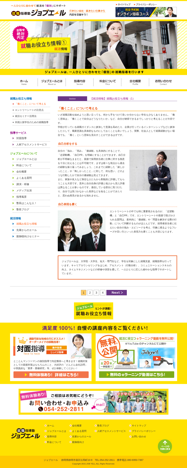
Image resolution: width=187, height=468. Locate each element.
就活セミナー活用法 (25, 116)
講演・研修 (22, 184)
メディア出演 (24, 190)
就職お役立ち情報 (26, 223)
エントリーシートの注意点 (29, 110)
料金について (24, 165)
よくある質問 (24, 177)
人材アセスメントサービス (31, 144)
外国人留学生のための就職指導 (31, 122)
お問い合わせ (139, 436)
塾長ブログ (22, 209)
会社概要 (21, 171)
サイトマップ (139, 425)
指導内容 (52, 436)
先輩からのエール (26, 230)
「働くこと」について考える (30, 103)
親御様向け (78, 442)
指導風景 (21, 196)
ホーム (50, 425)
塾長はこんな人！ (26, 203)
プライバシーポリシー (144, 431)
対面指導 (21, 138)
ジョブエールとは (26, 158)
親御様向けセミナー (27, 236)
